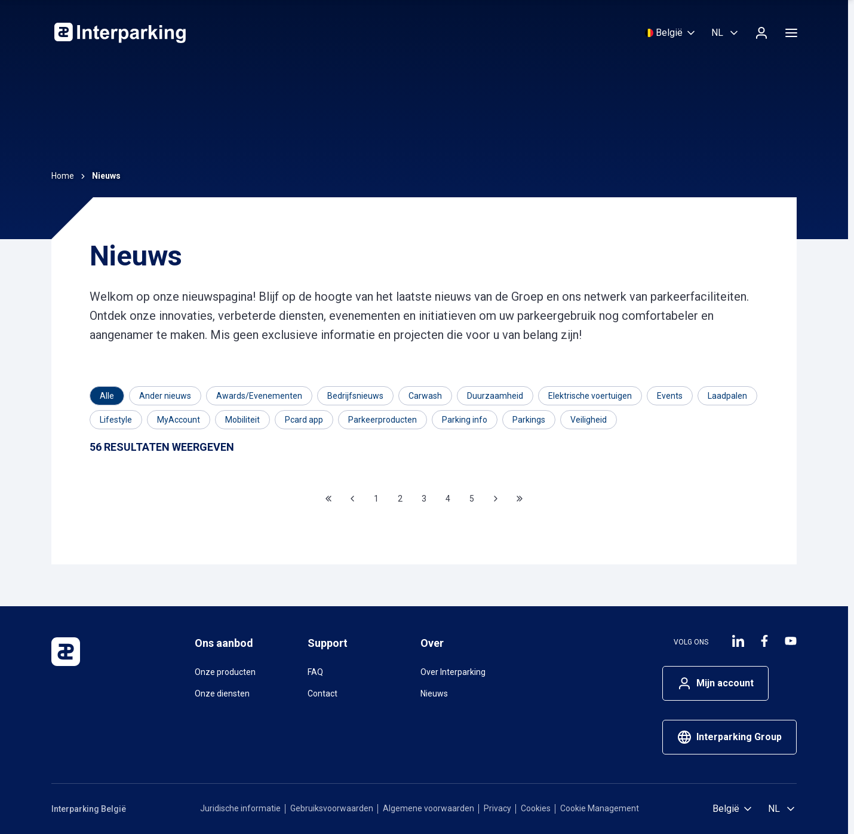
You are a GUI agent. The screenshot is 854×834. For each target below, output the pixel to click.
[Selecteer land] (671, 33)
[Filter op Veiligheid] (588, 419)
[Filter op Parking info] (464, 419)
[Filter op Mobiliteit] (242, 419)
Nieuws (434, 693)
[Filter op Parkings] (528, 419)
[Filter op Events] (670, 395)
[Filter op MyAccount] (178, 419)
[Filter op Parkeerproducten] (382, 419)
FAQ (315, 672)
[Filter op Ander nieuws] (165, 395)
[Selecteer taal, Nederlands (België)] (725, 33)
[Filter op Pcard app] (304, 419)
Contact (322, 693)
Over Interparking (453, 672)
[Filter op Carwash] (425, 395)
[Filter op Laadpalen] (727, 395)
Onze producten (225, 672)
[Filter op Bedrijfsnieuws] (355, 395)
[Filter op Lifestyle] (116, 419)
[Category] (107, 395)
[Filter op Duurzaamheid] (495, 395)
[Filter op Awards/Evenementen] (259, 395)
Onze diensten (222, 693)
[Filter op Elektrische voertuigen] (590, 395)
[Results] (162, 447)
